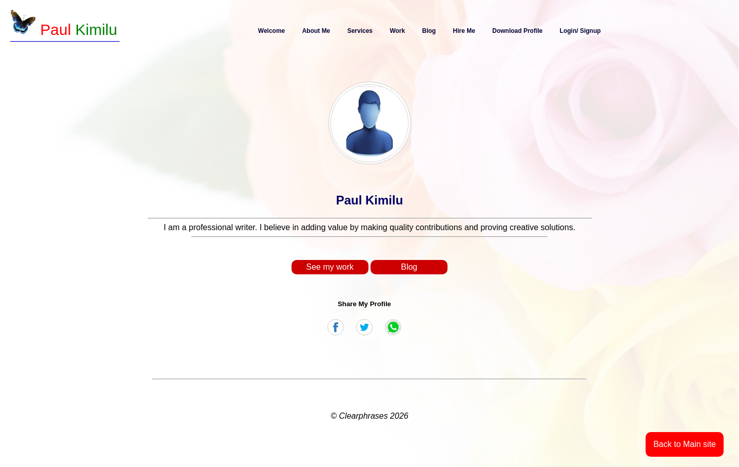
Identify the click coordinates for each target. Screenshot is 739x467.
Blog (429, 30)
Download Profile (517, 30)
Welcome (271, 30)
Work (397, 30)
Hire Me (464, 30)
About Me (316, 30)
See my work (330, 267)
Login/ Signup (580, 30)
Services (360, 30)
